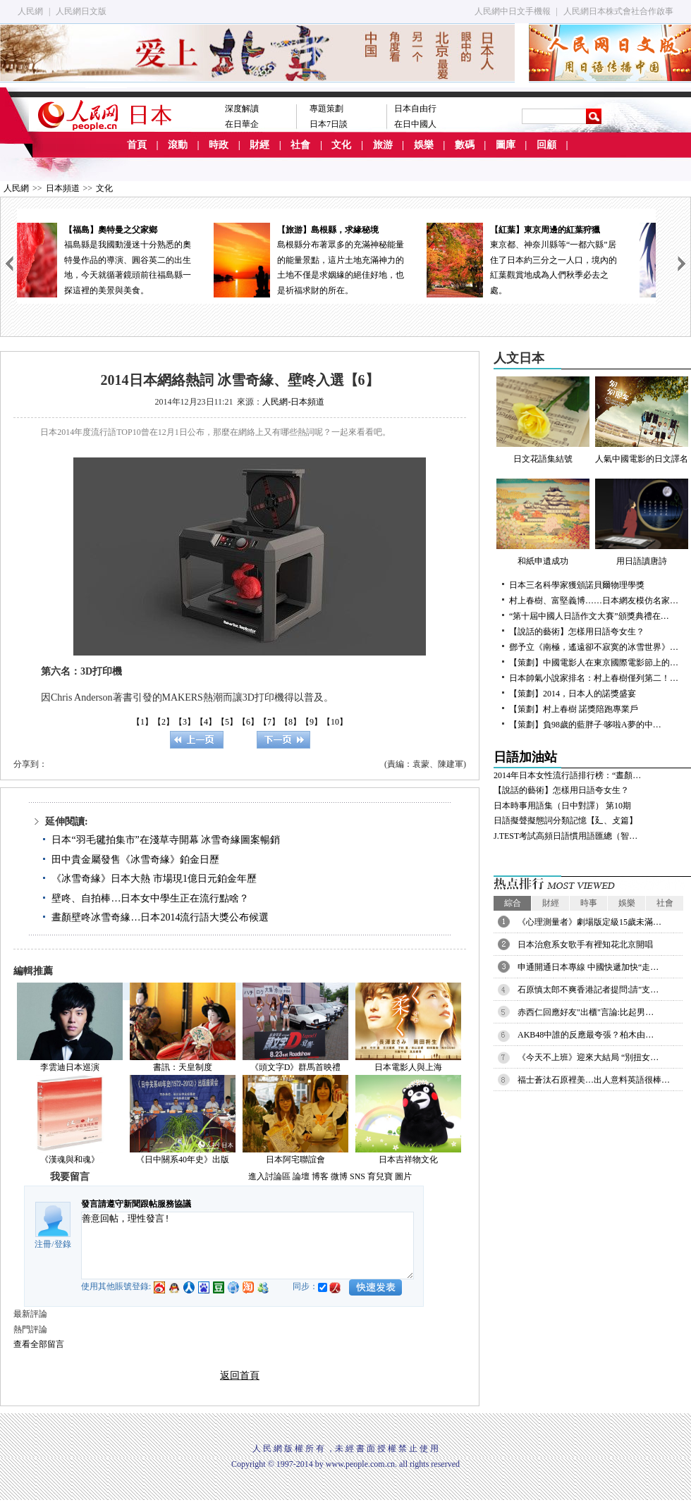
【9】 (311, 722)
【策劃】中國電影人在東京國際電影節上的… (593, 663)
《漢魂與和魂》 (69, 1159)
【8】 (290, 722)
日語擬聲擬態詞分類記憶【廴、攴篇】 (565, 820)
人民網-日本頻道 (293, 402)
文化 (341, 145)
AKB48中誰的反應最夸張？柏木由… (586, 1035)
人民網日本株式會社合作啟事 (618, 11)
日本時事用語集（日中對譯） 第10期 (562, 806)
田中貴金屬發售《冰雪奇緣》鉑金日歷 (135, 859)
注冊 (43, 1244)
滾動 (178, 145)
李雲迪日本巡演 (69, 1067)
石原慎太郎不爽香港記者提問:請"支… (588, 990)
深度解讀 (242, 108)
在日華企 (242, 124)
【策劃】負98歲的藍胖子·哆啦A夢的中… (585, 725)
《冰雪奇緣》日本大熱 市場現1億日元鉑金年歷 (154, 878)
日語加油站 (525, 757)
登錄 (62, 1244)
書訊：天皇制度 (182, 1067)
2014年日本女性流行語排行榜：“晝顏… (567, 775)
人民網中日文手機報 (513, 11)
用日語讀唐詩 (641, 522)
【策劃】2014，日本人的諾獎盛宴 (572, 694)
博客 (320, 1176)
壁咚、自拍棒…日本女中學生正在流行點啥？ (150, 898)
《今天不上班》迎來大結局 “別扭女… (588, 1057)
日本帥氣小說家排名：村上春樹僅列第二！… (593, 678)
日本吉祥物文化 (408, 1159)
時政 (218, 145)
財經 (259, 145)
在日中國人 (415, 124)
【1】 (142, 722)
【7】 (269, 722)
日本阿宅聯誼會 (295, 1159)
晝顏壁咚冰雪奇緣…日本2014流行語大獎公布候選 (160, 917)
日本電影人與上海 (408, 1067)
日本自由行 (415, 108)
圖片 (403, 1176)
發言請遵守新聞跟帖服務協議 (136, 1204)
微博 (339, 1176)
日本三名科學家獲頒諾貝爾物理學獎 (576, 585)
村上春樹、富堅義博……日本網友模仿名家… (593, 600)
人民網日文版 (81, 11)
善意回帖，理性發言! (247, 1245)
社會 (300, 145)
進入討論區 (269, 1176)
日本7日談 (329, 124)
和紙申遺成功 (542, 522)
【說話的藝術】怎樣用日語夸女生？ (576, 631)
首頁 (137, 145)
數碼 (465, 145)
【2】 (163, 722)
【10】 (335, 722)
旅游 (383, 145)
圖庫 (505, 145)
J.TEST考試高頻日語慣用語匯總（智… (565, 836)
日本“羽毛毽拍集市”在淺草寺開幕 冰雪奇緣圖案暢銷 (165, 840)
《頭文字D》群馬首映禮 (295, 1067)
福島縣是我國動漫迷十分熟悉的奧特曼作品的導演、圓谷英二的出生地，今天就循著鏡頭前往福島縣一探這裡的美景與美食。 (123, 259)
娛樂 (424, 145)
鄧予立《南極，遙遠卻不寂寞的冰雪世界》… (593, 647)
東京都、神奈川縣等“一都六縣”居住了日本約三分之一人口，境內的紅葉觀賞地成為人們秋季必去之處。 (549, 259)
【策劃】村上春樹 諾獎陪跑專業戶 (573, 709)
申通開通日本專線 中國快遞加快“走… (588, 967)
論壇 (301, 1176)
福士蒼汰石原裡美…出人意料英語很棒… (594, 1080)
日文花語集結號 (542, 420)
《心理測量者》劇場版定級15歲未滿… (589, 922)
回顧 (546, 145)
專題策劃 (326, 108)
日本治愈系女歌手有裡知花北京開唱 (585, 944)
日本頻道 (63, 188)
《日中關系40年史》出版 (182, 1159)
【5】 (227, 722)
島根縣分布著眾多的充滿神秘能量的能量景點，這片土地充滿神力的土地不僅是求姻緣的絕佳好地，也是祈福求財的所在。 (336, 259)
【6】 (248, 722)
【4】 (205, 722)
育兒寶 (380, 1176)
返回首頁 (239, 1375)
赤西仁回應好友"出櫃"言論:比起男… (586, 1012)
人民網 (30, 11)
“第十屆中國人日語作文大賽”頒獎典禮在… (589, 616)
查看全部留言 (38, 1344)
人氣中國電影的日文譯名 (641, 420)
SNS (357, 1176)
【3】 (184, 722)
